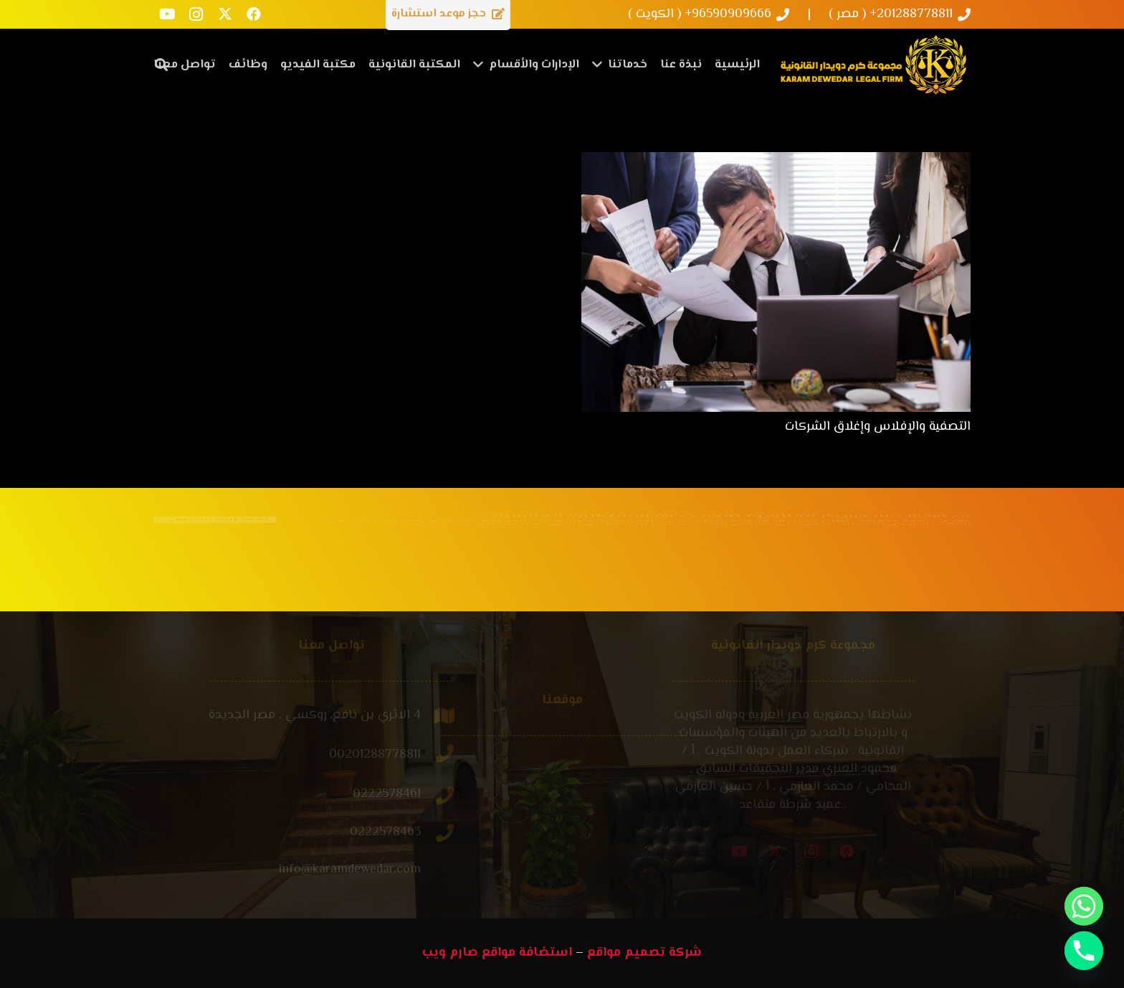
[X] (225, 14)
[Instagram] (196, 14)
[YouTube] (167, 14)
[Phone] (1084, 950)
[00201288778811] (392, 755)
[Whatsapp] (1084, 906)
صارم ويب (450, 953)
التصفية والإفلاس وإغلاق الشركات (878, 427)
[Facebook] (253, 14)
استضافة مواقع (527, 953)
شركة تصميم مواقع (644, 953)
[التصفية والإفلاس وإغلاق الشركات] (776, 161)
